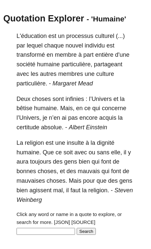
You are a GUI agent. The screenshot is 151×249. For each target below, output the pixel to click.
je (45, 117)
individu (95, 45)
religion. (98, 190)
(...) (120, 36)
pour (89, 180)
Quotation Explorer (43, 18)
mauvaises (31, 180)
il (125, 152)
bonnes (26, 171)
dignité (105, 143)
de (116, 161)
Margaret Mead (73, 83)
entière (104, 54)
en (50, 54)
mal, (58, 190)
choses (41, 99)
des (57, 161)
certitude (28, 127)
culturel (104, 36)
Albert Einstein (88, 127)
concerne (114, 108)
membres (70, 74)
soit (68, 152)
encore (88, 117)
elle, (116, 152)
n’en (54, 117)
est (53, 36)
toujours (40, 161)
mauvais (89, 171)
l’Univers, (29, 117)
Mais (75, 180)
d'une (122, 54)
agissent (40, 190)
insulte (75, 143)
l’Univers (100, 99)
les (34, 74)
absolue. (52, 127)
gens (70, 161)
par (21, 45)
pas (73, 117)
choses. (57, 180)
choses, (48, 171)
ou (92, 152)
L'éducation (32, 36)
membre (66, 54)
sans (103, 152)
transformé (31, 54)
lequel (35, 45)
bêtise (24, 108)
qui (96, 108)
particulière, (76, 64)
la (122, 99)
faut (75, 190)
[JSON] (62, 222)
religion (34, 143)
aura (22, 161)
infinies (74, 99)
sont (58, 99)
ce (87, 108)
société (26, 64)
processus (80, 36)
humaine (48, 64)
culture (105, 74)
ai (64, 117)
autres (48, 74)
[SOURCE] (83, 222)
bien (84, 161)
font (106, 161)
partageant (108, 64)
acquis (107, 117)
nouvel (74, 45)
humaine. (46, 108)
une (89, 74)
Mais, (67, 108)
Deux (23, 99)
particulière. (32, 83)
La (20, 143)
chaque (54, 45)
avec (23, 74)
